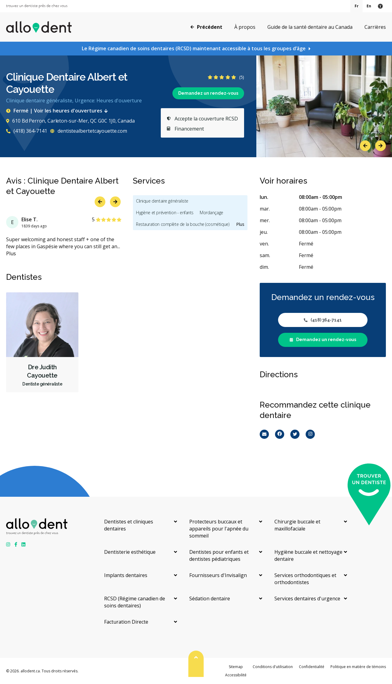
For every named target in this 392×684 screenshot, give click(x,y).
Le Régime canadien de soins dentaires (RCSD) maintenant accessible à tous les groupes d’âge (194, 48)
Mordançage (211, 212)
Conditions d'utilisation (273, 666)
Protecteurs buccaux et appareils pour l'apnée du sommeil (218, 528)
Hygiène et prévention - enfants (165, 212)
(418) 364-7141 (26, 130)
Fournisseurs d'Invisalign (218, 575)
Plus (11, 253)
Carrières (375, 27)
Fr (357, 6)
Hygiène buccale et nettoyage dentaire (308, 555)
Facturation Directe (126, 621)
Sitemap (236, 666)
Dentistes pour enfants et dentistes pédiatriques (219, 555)
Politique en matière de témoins (358, 666)
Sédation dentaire (209, 598)
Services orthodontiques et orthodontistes (305, 579)
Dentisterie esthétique (130, 552)
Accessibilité (236, 675)
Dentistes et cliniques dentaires (128, 525)
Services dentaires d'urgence (307, 598)
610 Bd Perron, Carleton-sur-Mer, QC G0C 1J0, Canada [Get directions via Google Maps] (70, 120)
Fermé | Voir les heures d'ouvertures (58, 110)
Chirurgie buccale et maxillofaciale (297, 525)
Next (380, 145)
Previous (365, 145)
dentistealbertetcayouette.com (88, 130)
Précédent (206, 26)
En (369, 6)
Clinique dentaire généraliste (162, 201)
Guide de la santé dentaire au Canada (309, 27)
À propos (244, 27)
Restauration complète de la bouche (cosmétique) (182, 224)
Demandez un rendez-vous (208, 93)
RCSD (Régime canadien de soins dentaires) (134, 602)
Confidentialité (311, 666)
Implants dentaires (125, 575)
